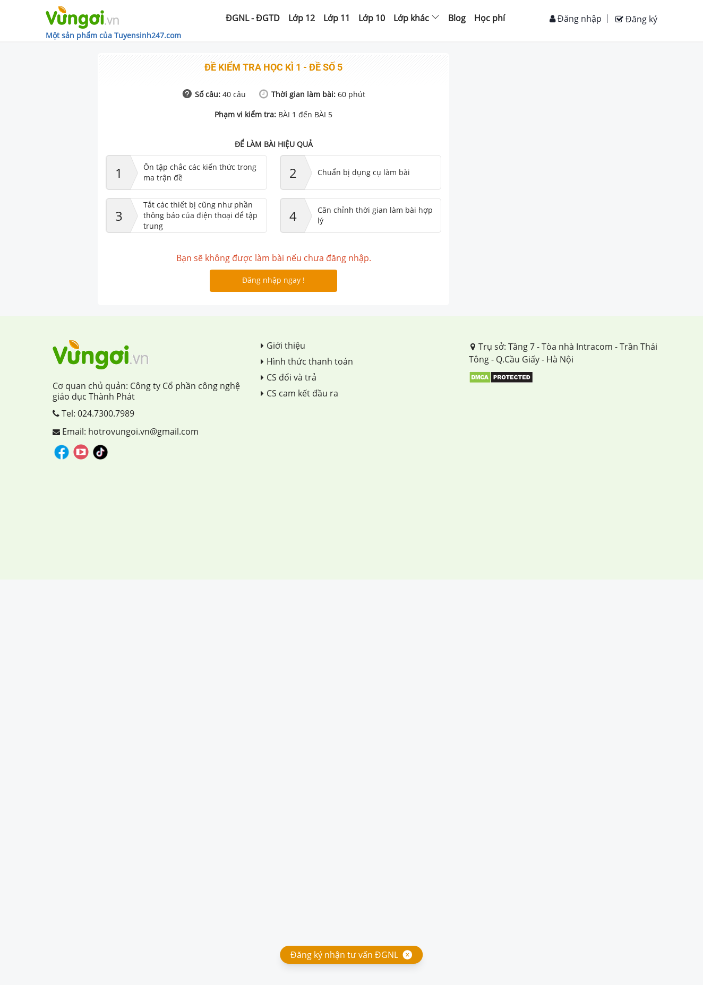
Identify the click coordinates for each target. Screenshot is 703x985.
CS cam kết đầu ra (299, 393)
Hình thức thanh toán (307, 361)
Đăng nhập (576, 18)
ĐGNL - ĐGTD (253, 18)
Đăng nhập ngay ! (273, 280)
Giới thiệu (283, 345)
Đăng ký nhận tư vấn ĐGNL (344, 955)
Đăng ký (636, 19)
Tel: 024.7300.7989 (93, 413)
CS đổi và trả (288, 377)
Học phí (489, 18)
